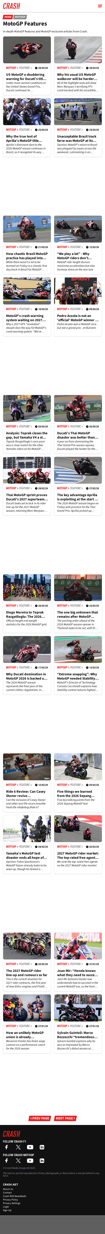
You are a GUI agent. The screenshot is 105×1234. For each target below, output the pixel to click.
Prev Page (40, 1118)
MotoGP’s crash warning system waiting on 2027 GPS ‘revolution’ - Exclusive (24, 318)
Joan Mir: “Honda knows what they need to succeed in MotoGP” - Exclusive (77, 973)
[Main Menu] (100, 6)
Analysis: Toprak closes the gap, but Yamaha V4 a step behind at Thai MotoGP (27, 435)
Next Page (65, 1118)
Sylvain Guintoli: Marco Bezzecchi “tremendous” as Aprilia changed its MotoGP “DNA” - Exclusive (77, 1035)
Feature (25, 68)
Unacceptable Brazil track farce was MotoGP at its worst (76, 138)
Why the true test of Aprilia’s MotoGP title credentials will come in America (24, 138)
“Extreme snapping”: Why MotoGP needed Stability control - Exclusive (77, 676)
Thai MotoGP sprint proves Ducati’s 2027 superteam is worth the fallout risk (27, 497)
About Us (8, 1189)
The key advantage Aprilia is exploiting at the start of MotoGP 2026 (77, 497)
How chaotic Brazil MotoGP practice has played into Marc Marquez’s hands (27, 256)
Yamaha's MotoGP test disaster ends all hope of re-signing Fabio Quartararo (25, 855)
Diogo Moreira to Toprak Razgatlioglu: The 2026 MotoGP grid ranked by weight (25, 614)
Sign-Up (7, 1210)
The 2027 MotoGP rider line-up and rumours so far (26, 973)
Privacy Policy (10, 1199)
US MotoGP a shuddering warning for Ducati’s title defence (25, 77)
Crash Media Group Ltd (17, 1168)
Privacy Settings (11, 1203)
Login (6, 1206)
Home (8, 17)
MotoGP (20, 17)
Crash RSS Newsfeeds (14, 1196)
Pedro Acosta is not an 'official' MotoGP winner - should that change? (76, 318)
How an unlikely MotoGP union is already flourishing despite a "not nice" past (25, 1035)
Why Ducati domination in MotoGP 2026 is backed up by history (26, 676)
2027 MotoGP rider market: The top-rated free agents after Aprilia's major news (78, 855)
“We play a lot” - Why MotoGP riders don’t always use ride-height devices (74, 256)
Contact (7, 1192)
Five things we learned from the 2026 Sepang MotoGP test (74, 794)
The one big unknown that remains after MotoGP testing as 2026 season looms (77, 614)
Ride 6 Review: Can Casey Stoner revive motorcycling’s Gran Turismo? (25, 794)
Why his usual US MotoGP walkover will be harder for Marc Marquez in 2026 (76, 77)
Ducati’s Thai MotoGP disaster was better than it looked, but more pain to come (77, 435)
